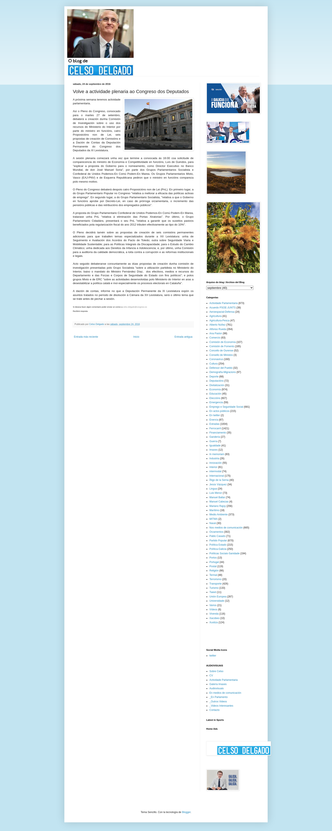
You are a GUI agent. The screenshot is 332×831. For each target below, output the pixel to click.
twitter (212, 655)
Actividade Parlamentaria (223, 303)
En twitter (214, 415)
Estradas (214, 423)
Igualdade (215, 445)
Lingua (213, 488)
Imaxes (213, 449)
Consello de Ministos (221, 355)
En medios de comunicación (225, 692)
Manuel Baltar (217, 497)
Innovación (215, 462)
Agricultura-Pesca (219, 320)
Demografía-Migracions (222, 372)
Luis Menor (215, 492)
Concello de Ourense (221, 350)
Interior (213, 467)
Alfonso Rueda (217, 329)
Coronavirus (216, 359)
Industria (214, 458)
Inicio (136, 336)
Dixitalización (216, 385)
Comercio (214, 337)
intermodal (215, 471)
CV (211, 675)
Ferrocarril (215, 428)
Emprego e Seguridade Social (226, 406)
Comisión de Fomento (221, 346)
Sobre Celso (216, 671)
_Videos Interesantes (221, 705)
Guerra (213, 441)
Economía (215, 389)
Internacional (216, 475)
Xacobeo (214, 618)
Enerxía (213, 419)
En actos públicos (219, 411)
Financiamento (217, 432)
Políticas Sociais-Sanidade (224, 553)
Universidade (216, 600)
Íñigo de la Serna (219, 480)
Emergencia (216, 402)
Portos (213, 557)
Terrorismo (215, 579)
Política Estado (217, 544)
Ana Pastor (215, 333)
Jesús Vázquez (218, 484)
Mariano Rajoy (217, 506)
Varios (212, 605)
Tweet (212, 592)
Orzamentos (216, 531)
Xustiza (213, 622)
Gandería (214, 436)
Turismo (214, 587)
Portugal (214, 562)
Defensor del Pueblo (220, 367)
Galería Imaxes (218, 684)
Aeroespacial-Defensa (221, 311)
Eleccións (214, 398)
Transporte (215, 583)
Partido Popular (218, 540)
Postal (212, 566)
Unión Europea (217, 596)
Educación (215, 393)
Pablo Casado (217, 536)
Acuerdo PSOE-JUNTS (222, 307)
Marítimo (214, 510)
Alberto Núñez (217, 324)
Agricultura (215, 316)
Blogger (186, 812)
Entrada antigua (183, 336)
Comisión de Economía (222, 342)
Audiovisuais (216, 688)
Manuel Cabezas (218, 501)
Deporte (214, 376)
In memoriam (216, 454)
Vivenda (214, 613)
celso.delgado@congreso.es (135, 307)
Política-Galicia (217, 549)
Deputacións (216, 380)
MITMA (213, 518)
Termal (213, 575)
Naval (212, 523)
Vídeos (213, 609)
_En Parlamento (218, 697)
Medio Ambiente (218, 514)
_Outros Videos (218, 701)
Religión (214, 570)
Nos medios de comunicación (226, 527)
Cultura (213, 363)
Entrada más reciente (86, 336)
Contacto (214, 710)
